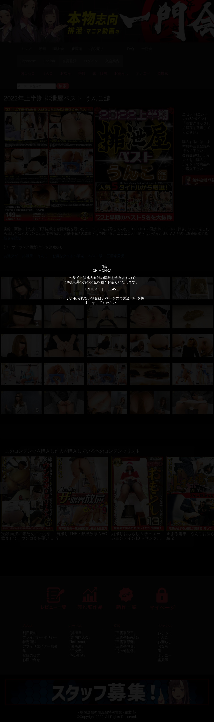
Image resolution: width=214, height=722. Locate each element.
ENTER (91, 289)
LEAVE (113, 289)
